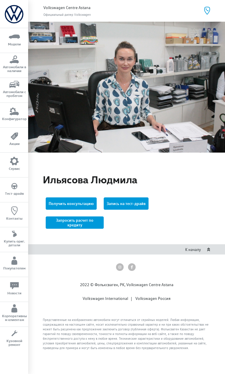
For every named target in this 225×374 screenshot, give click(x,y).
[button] (75, 222)
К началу (197, 249)
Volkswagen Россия (153, 298)
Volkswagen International (105, 298)
